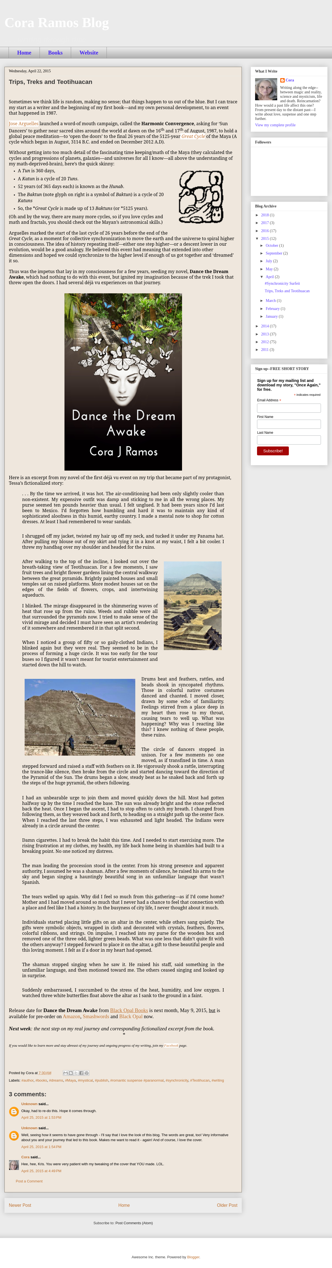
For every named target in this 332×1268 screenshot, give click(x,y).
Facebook (171, 1045)
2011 (265, 350)
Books (55, 53)
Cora (25, 1157)
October (272, 245)
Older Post (227, 1205)
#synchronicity (177, 1080)
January (272, 316)
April (270, 277)
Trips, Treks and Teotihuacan (287, 291)
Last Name (265, 433)
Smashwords (96, 1016)
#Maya (70, 1080)
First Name (265, 417)
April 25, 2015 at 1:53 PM (41, 1117)
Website (88, 53)
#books (41, 1080)
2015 (265, 239)
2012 (265, 342)
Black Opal (130, 1016)
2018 (265, 215)
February (273, 309)
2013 (265, 334)
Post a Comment (29, 1181)
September (274, 253)
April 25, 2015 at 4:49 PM (41, 1171)
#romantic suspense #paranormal (137, 1080)
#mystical (85, 1080)
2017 (265, 223)
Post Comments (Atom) (134, 1223)
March (271, 301)
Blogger (193, 1257)
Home (24, 53)
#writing (218, 1080)
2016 (265, 231)
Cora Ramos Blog (56, 22)
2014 (265, 326)
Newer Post (20, 1205)
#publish (101, 1080)
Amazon (71, 1016)
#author (27, 1080)
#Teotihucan (199, 1080)
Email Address (269, 400)
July (269, 261)
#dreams (56, 1080)
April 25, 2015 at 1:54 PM (41, 1147)
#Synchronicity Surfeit (282, 283)
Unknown (29, 1104)
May (270, 269)
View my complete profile (275, 125)
